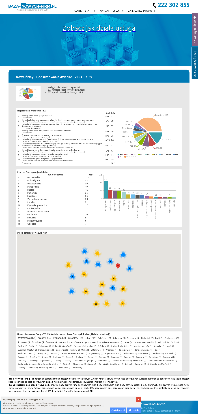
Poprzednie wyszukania (152, 404)
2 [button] (96, 61)
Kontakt (104, 11)
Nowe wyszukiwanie (195, 29)
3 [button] (101, 61)
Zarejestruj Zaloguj (140, 11)
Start (88, 11)
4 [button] (106, 61)
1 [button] (92, 61)
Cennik (78, 11)
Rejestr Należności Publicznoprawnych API (72, 391)
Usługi (116, 11)
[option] (99, 40)
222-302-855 (171, 5)
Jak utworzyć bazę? (194, 63)
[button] (118, 266)
